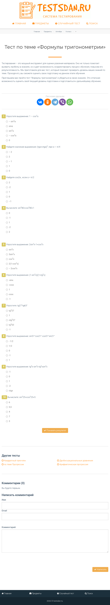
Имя (4, 500)
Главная (19, 23)
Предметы (40, 23)
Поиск (92, 23)
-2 (8, 187)
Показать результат (55, 430)
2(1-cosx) (12, 263)
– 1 (9, 161)
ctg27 (10, 320)
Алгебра (59, 32)
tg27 (10, 310)
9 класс (68, 32)
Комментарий (9, 527)
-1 (8, 218)
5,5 (9, 407)
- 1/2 (9, 341)
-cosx (10, 285)
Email (4, 510)
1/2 (9, 346)
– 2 (9, 152)
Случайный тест (67, 23)
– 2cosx (11, 268)
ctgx (9, 390)
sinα (9, 126)
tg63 (10, 324)
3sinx (10, 254)
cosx (10, 259)
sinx (10, 249)
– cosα (11, 135)
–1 (8, 201)
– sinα (11, 121)
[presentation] (23, 561)
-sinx (9, 280)
